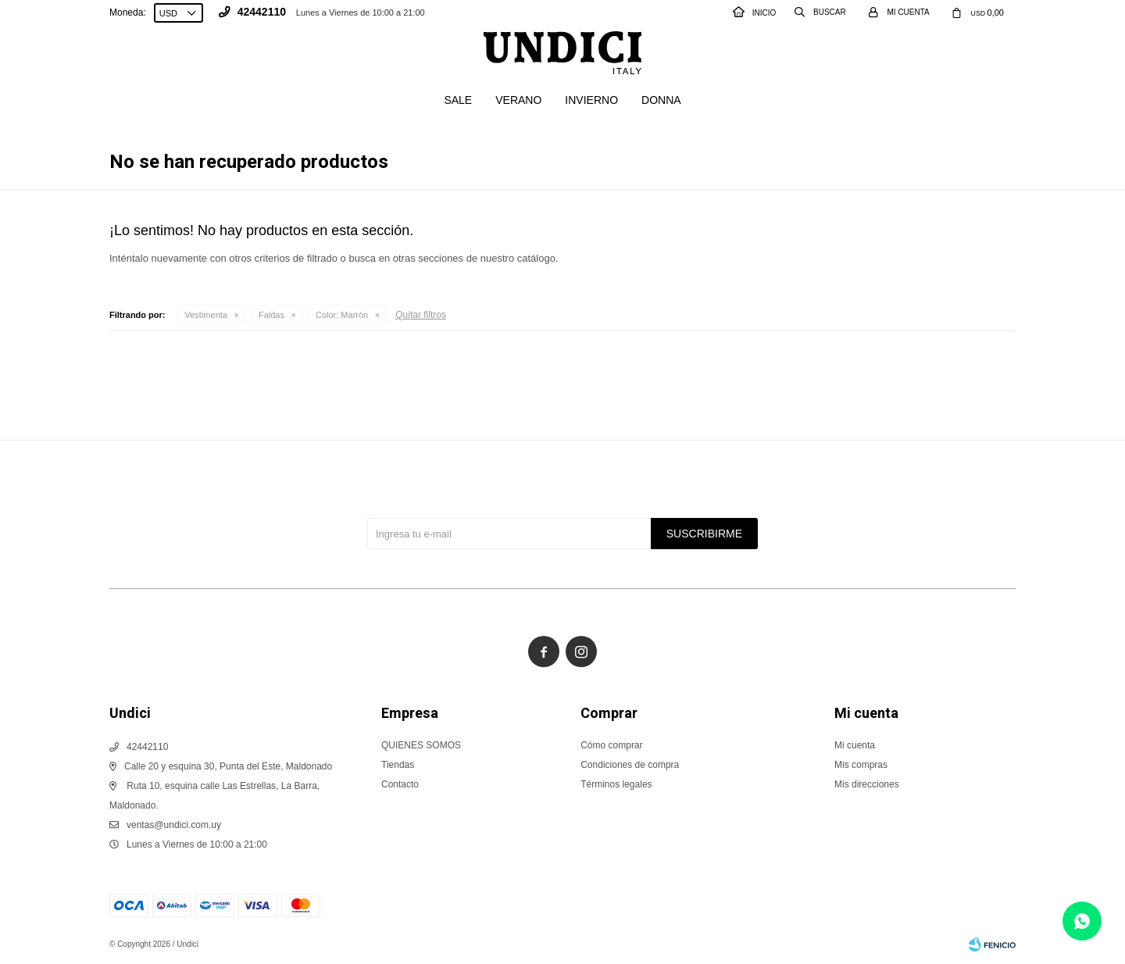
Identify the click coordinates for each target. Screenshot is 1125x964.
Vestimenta (206, 315)
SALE (458, 100)
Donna (661, 100)
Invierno (591, 100)
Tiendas (397, 764)
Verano (518, 100)
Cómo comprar (611, 745)
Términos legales (616, 784)
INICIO (755, 13)
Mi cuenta (854, 745)
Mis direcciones (866, 784)
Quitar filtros (420, 314)
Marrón (342, 315)
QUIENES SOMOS (421, 745)
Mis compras (861, 764)
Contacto (400, 784)
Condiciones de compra (629, 764)
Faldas (271, 315)
